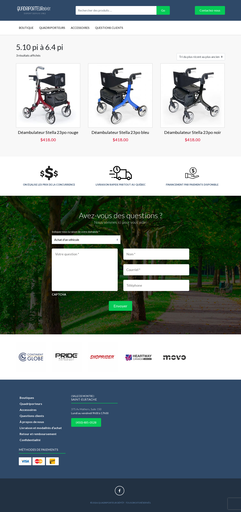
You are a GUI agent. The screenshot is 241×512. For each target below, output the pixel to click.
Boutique (26, 27)
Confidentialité (30, 440)
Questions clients (109, 27)
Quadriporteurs (52, 27)
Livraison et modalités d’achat (41, 428)
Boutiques (27, 397)
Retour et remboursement (38, 434)
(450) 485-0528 (86, 422)
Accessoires (80, 27)
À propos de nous (32, 422)
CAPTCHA (59, 294)
